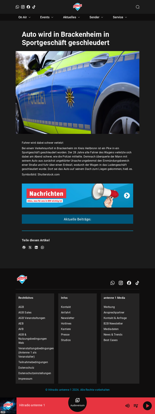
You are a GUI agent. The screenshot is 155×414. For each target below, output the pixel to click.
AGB (21, 307)
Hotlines (66, 323)
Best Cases (111, 340)
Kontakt (66, 307)
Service (120, 17)
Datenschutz (26, 367)
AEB (21, 323)
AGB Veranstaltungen (31, 318)
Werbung (109, 307)
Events (47, 17)
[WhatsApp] (17, 7)
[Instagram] (23, 7)
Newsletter (67, 318)
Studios (66, 340)
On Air (25, 17)
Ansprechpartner (114, 312)
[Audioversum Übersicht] (77, 402)
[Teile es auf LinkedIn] (36, 247)
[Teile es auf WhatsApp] (42, 247)
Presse (65, 334)
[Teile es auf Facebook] (24, 247)
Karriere (66, 329)
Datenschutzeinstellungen (34, 373)
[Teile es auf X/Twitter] (30, 247)
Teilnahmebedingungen (33, 362)
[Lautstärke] (127, 405)
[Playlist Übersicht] (136, 405)
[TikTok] (34, 7)
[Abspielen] (147, 406)
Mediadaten (111, 329)
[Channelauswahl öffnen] (137, 7)
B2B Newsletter (113, 323)
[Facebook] (28, 7)
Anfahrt (65, 312)
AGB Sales (25, 312)
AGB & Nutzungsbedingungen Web (32, 338)
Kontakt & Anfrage (115, 318)
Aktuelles (72, 17)
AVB (21, 329)
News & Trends (113, 334)
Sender (97, 17)
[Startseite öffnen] (77, 7)
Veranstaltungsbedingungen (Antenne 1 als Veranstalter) (34, 352)
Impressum (25, 378)
